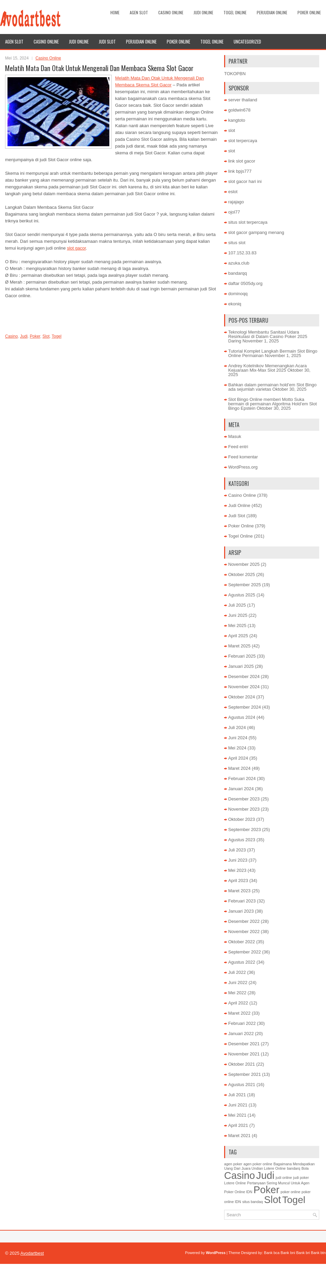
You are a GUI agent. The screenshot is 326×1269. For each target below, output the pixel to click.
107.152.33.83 (242, 252)
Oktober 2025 (241, 574)
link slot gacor (241, 161)
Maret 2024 (239, 768)
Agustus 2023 (241, 839)
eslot (232, 191)
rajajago (236, 201)
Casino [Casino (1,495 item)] (239, 1175)
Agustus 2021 (241, 1084)
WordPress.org (242, 467)
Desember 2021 (244, 1043)
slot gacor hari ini (244, 181)
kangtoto (236, 120)
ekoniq (234, 303)
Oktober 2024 (241, 696)
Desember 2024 (244, 676)
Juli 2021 (237, 1094)
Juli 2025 (237, 605)
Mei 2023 (237, 870)
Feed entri (238, 446)
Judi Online (203, 12)
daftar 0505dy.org (245, 283)
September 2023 (244, 829)
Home (115, 12)
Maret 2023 (239, 890)
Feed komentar (243, 456)
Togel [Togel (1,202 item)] (293, 1199)
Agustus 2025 (241, 594)
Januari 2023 (241, 911)
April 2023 (238, 880)
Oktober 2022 (241, 941)
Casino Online (170, 12)
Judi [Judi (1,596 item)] (265, 1175)
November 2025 (244, 564)
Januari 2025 (241, 666)
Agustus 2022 (241, 962)
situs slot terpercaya (248, 222)
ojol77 (234, 212)
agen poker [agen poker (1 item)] (233, 1164)
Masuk (234, 436)
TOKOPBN (235, 73)
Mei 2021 (237, 1115)
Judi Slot (107, 41)
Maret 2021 (239, 1135)
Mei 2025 (237, 625)
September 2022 (244, 951)
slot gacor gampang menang (256, 232)
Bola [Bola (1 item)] (305, 1168)
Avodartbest (32, 1253)
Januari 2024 (241, 788)
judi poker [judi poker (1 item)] (301, 1177)
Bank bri (303, 1253)
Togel (56, 336)
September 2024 (244, 707)
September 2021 (244, 1074)
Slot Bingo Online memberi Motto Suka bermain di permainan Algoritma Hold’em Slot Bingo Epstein (272, 404)
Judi (24, 336)
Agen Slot (139, 12)
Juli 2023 (237, 849)
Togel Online (235, 12)
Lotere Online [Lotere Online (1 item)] (235, 1183)
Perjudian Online (272, 12)
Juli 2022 (237, 972)
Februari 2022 (242, 1023)
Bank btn (318, 1253)
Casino (11, 336)
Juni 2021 (237, 1104)
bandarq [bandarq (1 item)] (293, 1168)
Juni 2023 (237, 860)
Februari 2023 (242, 900)
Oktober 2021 (241, 1064)
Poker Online (309, 12)
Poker (35, 336)
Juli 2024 (237, 727)
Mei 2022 (237, 992)
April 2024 (238, 758)
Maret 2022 (239, 1013)
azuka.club (238, 263)
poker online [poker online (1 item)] (290, 1192)
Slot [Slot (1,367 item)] (272, 1199)
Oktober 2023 (241, 819)
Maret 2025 (239, 645)
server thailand (242, 99)
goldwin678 (239, 110)
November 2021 (244, 1053)
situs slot (237, 242)
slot (231, 130)
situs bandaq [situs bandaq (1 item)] (252, 1202)
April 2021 (238, 1125)
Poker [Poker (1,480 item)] (266, 1189)
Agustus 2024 (241, 717)
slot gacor (76, 248)
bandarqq (237, 273)
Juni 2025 (237, 615)
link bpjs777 (240, 171)
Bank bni (287, 1253)
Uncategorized (247, 41)
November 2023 (244, 809)
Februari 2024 (242, 778)
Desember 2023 (244, 798)
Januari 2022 (241, 1033)
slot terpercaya (242, 140)
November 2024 (244, 686)
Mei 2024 (237, 747)
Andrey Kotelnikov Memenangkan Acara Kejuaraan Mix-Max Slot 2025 (267, 368)
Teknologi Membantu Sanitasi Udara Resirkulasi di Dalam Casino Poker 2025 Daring (267, 336)
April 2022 (238, 1002)
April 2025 (238, 635)
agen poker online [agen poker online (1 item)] (257, 1164)
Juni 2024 (237, 737)
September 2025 (244, 584)
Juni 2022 (237, 982)
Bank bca (271, 1253)
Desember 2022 (244, 921)
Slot (46, 336)
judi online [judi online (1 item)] (284, 1177)
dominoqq (238, 293)
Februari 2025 (242, 656)
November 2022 (244, 931)
